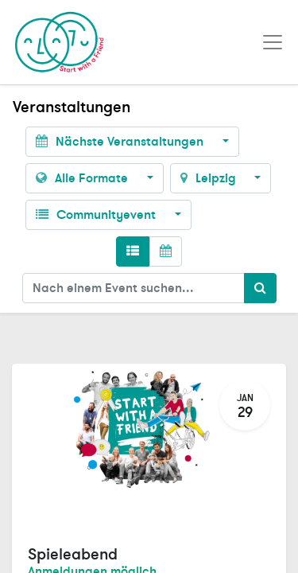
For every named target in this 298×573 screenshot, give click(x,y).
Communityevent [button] (97, 215)
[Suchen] (260, 288)
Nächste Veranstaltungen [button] (121, 141)
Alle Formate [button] (83, 178)
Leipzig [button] (209, 178)
